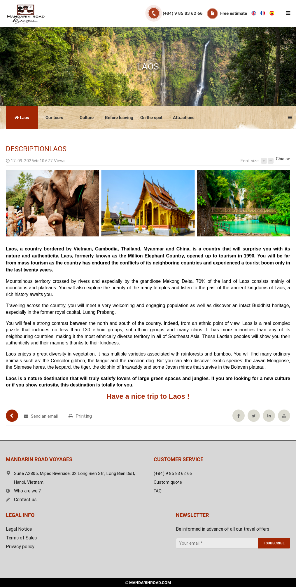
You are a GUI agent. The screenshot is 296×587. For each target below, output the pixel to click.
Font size (250, 160)
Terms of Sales (21, 538)
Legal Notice (19, 529)
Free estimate (233, 13)
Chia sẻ (283, 158)
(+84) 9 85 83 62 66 (183, 13)
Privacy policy (20, 546)
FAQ (158, 491)
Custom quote (168, 482)
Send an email (41, 416)
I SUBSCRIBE (274, 543)
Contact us (21, 499)
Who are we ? (23, 491)
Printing (80, 416)
